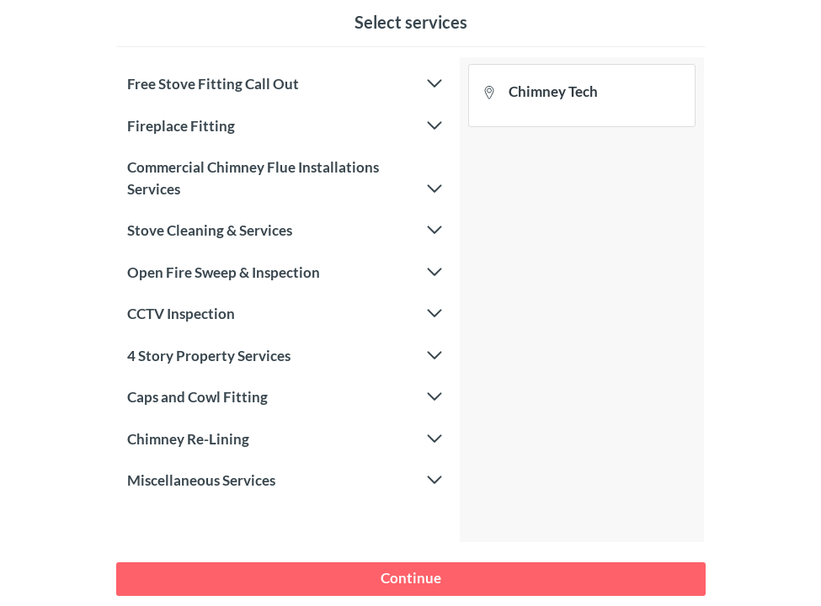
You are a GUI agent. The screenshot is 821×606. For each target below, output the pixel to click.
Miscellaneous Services (284, 481)
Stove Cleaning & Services (284, 231)
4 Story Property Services (284, 356)
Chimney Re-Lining (284, 439)
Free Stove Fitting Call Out (284, 84)
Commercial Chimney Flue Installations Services (284, 178)
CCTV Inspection (284, 314)
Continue (411, 578)
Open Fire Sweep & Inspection (284, 273)
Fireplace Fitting (284, 126)
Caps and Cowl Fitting (284, 397)
